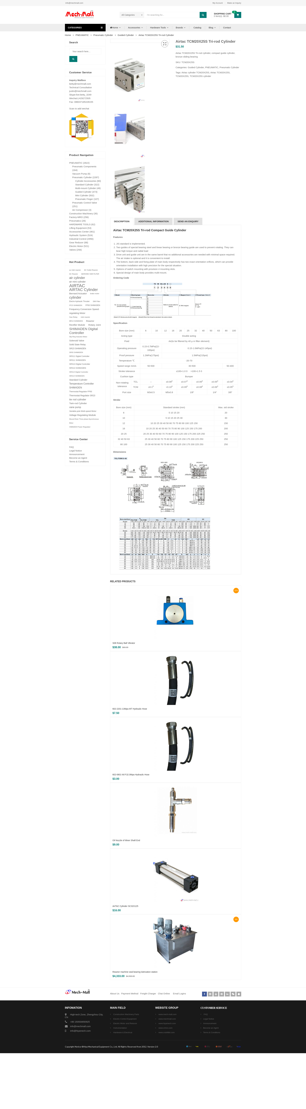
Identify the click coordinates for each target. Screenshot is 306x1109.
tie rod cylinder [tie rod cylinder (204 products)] (77, 399)
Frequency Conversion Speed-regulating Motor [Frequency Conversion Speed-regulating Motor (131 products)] (84, 311)
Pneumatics (75, 220)
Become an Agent (78, 458)
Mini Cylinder (81, 195)
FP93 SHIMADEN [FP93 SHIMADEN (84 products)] (92, 305)
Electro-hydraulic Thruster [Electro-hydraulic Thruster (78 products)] (79, 301)
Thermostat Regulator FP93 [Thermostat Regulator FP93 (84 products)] (80, 392)
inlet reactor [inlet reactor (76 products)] (85, 317)
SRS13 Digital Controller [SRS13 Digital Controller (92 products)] (79, 364)
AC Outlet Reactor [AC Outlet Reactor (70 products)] (91, 270)
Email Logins (179, 1049)
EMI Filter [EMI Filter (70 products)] (96, 301)
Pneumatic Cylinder (103, 35)
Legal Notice (75, 450)
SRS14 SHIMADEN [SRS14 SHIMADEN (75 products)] (77, 376)
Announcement (77, 454)
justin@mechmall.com (80, 91)
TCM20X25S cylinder (200, 76)
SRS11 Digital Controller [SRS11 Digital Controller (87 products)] (79, 356)
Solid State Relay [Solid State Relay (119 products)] (77, 344)
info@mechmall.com (74, 3)
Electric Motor (76, 246)
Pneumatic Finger (84, 199)
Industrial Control (77, 239)
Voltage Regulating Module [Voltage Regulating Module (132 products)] (82, 415)
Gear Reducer (76, 242)
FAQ (71, 447)
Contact (227, 27)
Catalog (197, 27)
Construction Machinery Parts (126, 1070)
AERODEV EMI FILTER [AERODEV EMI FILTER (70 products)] (90, 274)
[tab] (121, 277)
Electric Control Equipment (125, 1075)
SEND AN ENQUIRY (187, 277)
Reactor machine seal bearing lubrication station (135, 1027)
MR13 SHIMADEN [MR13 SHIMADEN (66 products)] (76, 321)
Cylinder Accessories (85, 181)
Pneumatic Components (84, 166)
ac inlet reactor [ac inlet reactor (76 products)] (75, 270)
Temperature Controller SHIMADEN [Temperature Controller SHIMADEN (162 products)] (81, 385)
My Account (218, 3)
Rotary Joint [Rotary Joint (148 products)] (94, 325)
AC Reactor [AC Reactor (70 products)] (73, 274)
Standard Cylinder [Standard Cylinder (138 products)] (78, 379)
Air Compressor (80, 210)
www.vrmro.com (165, 1084)
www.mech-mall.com (167, 1070)
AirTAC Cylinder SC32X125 (125, 962)
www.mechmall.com (167, 1075)
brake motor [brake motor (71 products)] (94, 293)
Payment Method (130, 1049)
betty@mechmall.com (80, 84)
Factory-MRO (76, 217)
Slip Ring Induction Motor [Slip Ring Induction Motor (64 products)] (78, 337)
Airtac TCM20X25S (220, 72)
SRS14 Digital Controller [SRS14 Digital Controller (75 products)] (78, 372)
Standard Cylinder (84, 184)
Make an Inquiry (234, 3)
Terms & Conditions (79, 461)
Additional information (153, 277)
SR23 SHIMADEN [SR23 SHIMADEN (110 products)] (77, 348)
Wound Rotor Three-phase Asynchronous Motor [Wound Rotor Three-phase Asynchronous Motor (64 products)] (84, 421)
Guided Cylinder (126, 35)
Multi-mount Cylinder (85, 188)
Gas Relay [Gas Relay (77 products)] (73, 317)
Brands (179, 27)
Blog (211, 27)
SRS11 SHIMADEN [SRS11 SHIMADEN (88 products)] (77, 360)
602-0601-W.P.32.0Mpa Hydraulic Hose (131, 830)
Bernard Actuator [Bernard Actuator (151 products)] (78, 293)
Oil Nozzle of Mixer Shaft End (126, 896)
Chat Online (164, 1049)
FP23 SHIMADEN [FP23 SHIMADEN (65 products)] (75, 305)
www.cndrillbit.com (166, 1088)
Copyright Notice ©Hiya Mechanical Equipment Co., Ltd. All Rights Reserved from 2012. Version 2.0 (111, 1102)
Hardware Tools (158, 27)
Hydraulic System (78, 235)
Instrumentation (120, 1084)
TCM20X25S (182, 76)
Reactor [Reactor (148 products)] (90, 321)
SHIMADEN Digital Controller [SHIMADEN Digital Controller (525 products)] (83, 331)
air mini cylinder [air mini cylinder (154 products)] (77, 281)
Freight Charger (148, 1049)
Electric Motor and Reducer (125, 1079)
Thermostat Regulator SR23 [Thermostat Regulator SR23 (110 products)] (82, 395)
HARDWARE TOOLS (80, 224)
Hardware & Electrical (122, 1088)
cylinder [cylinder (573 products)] (75, 297)
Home (113, 27)
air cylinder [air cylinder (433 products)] (77, 278)
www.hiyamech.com (167, 1079)
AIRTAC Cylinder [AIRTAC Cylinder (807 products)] (83, 290)
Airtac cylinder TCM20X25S (195, 72)
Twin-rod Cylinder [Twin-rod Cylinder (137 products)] (78, 403)
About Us (114, 1049)
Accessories (134, 27)
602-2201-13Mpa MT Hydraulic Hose (130, 764)
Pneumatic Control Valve (84, 202)
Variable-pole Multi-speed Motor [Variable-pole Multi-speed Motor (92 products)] (82, 411)
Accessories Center (79, 231)
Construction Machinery (81, 213)
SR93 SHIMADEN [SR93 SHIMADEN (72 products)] (76, 352)
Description (122, 277)
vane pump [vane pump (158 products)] (75, 407)
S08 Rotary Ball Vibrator (124, 699)
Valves (72, 249)
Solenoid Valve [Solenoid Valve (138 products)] (76, 340)
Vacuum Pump (79, 173)
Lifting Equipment (78, 228)
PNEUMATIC (82, 35)
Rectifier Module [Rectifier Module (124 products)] (77, 325)
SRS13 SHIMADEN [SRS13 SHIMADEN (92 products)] (77, 368)
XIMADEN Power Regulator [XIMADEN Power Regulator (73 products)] (80, 427)
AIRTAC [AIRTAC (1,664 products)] (77, 286)
